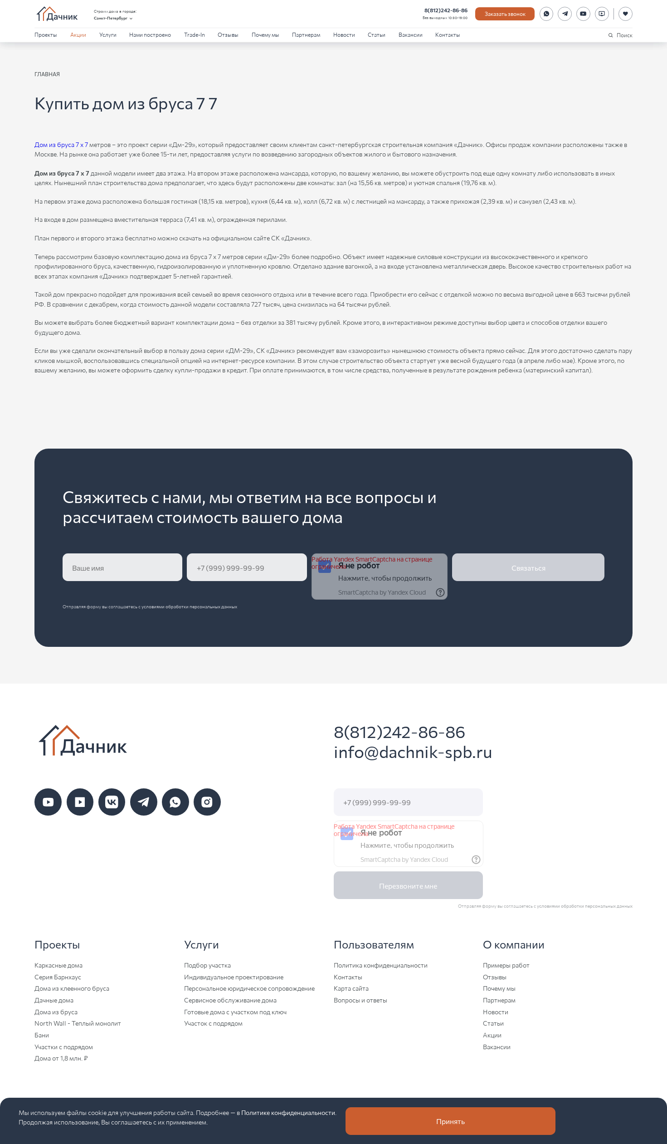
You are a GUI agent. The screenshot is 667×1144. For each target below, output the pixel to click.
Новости (344, 34)
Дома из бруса (56, 1011)
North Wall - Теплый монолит (77, 1022)
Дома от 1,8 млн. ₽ (61, 1057)
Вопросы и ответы (360, 999)
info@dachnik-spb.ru (413, 751)
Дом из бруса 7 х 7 (61, 144)
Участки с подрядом (63, 1046)
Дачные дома (53, 999)
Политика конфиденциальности (381, 964)
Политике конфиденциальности (288, 1112)
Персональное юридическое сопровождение (249, 987)
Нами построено (150, 34)
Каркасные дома (58, 964)
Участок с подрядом (213, 1022)
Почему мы (265, 34)
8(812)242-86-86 (445, 10)
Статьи (376, 34)
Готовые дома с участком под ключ (235, 1011)
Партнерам (306, 34)
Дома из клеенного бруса (71, 987)
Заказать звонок (505, 13)
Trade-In (194, 34)
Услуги (108, 34)
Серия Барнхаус (57, 976)
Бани (41, 1034)
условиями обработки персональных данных (189, 606)
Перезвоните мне (408, 885)
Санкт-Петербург (114, 18)
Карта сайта (351, 987)
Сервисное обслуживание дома (230, 999)
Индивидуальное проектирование (233, 976)
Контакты (447, 34)
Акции (78, 34)
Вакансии (411, 34)
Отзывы (228, 34)
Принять (450, 1120)
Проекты (45, 34)
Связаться (528, 567)
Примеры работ (506, 964)
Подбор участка (207, 964)
